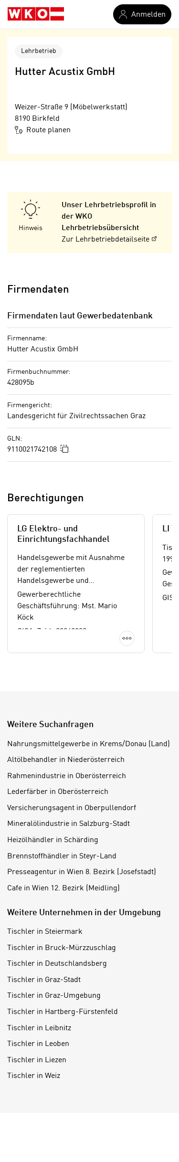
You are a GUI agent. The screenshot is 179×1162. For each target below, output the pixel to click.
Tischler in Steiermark (45, 932)
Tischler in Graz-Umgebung (54, 996)
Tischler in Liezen (36, 1060)
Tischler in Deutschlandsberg (57, 964)
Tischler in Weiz (33, 1076)
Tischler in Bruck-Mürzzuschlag (61, 948)
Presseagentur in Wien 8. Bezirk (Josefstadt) (81, 872)
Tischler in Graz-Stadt (44, 980)
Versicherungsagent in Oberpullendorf (71, 808)
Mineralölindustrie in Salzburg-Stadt (68, 824)
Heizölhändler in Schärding (52, 840)
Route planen (43, 130)
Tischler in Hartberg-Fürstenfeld (62, 1012)
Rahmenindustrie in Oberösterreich (66, 776)
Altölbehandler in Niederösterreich (66, 760)
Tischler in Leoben (38, 1044)
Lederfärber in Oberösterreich (57, 792)
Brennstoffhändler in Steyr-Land (61, 856)
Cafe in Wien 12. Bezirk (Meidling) (63, 888)
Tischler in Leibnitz (39, 1028)
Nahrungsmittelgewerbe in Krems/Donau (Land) (88, 744)
